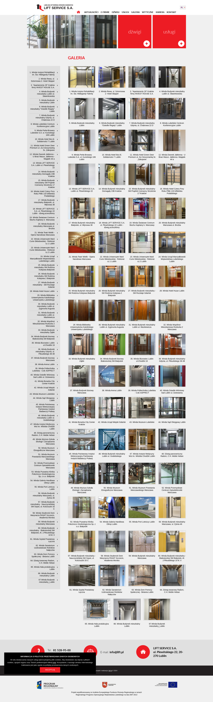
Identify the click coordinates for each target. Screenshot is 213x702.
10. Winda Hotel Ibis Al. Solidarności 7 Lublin (45, 140)
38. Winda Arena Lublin (45, 364)
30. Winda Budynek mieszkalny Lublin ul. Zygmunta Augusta (46, 306)
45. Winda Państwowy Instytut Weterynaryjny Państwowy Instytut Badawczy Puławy (45, 407)
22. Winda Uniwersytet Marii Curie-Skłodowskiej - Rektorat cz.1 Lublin (42, 241)
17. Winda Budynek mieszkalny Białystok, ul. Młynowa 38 (44, 202)
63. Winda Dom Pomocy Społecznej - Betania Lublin (43, 555)
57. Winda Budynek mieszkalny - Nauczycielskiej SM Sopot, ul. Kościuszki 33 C (43, 505)
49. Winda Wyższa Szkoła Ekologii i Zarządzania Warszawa (44, 441)
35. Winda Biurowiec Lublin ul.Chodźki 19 (43, 344)
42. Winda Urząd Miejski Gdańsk (44, 388)
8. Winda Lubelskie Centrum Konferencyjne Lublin (43, 125)
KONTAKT (171, 12)
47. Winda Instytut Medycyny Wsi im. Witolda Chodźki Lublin (42, 426)
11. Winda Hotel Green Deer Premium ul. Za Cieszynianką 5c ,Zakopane (42, 147)
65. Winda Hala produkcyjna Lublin (43, 568)
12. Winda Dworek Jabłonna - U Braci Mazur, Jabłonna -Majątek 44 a (42, 156)
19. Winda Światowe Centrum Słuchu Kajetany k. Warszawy (42, 218)
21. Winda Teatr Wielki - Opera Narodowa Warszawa (43, 233)
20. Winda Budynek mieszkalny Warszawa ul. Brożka (44, 226)
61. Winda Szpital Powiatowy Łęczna (42, 540)
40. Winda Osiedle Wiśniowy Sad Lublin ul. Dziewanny (43, 376)
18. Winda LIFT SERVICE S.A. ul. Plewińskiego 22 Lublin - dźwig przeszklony (43, 211)
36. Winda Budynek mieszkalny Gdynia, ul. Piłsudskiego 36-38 (45, 351)
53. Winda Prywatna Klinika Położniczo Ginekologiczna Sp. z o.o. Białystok (43, 474)
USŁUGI (125, 12)
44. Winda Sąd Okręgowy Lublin (44, 399)
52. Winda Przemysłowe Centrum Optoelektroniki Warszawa (44, 465)
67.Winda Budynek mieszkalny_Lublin (47, 581)
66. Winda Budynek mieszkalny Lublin (46, 574)
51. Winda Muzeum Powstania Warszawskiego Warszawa (43, 456)
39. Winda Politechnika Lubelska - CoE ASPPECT (43, 369)
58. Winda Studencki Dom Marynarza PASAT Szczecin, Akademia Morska (43, 515)
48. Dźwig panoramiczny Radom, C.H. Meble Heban (43, 434)
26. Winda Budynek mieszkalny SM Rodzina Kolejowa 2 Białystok (44, 276)
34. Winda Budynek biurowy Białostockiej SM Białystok (43, 337)
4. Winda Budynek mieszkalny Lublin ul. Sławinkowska (46, 93)
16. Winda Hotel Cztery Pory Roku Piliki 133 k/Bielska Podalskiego (43, 193)
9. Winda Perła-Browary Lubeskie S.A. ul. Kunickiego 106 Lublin (43, 132)
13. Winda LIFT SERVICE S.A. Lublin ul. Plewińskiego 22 (43, 165)
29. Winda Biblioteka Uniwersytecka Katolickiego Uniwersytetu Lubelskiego (43, 297)
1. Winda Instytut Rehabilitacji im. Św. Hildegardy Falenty (42, 73)
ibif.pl (110, 670)
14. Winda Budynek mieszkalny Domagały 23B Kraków (43, 174)
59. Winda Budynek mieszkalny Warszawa (45, 523)
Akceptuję (50, 670)
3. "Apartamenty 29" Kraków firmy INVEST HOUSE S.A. (43, 86)
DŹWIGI (115, 12)
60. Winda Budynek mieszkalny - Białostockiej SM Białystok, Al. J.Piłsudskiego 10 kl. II (42, 531)
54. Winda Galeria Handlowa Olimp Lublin (42, 481)
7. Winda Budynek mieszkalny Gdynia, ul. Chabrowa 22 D (45, 117)
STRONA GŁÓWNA (78, 12)
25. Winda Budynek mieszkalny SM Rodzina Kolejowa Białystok (44, 267)
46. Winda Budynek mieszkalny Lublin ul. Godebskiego (46, 417)
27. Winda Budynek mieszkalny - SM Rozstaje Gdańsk (44, 284)
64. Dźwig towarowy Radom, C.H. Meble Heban (43, 561)
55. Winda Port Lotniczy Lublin (45, 488)
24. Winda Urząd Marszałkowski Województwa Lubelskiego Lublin (42, 258)
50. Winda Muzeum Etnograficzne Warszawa (44, 449)
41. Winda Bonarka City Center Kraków (45, 382)
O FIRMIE (105, 12)
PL (182, 7)
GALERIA (135, 12)
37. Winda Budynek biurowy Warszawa (43, 359)
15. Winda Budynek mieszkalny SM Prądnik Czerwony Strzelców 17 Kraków (45, 183)
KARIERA (160, 12)
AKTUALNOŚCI (91, 12)
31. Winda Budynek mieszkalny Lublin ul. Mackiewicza (46, 315)
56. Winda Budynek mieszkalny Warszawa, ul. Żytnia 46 (44, 495)
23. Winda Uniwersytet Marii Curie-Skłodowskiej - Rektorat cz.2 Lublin (42, 250)
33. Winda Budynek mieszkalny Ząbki (46, 331)
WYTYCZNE (147, 12)
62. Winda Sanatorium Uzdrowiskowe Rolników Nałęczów (44, 547)
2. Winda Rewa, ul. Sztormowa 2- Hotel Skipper (43, 80)
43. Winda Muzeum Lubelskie (42, 394)
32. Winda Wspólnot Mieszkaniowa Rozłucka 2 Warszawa (44, 323)
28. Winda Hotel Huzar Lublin (42, 291)
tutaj (54, 662)
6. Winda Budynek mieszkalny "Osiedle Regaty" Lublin (42, 109)
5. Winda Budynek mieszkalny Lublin (47, 101)
